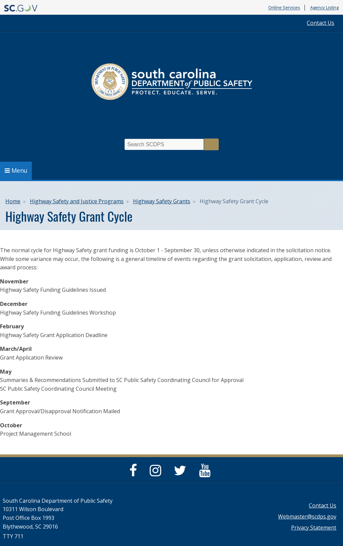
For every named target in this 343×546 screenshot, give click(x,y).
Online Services (284, 8)
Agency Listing (324, 8)
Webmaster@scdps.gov (307, 516)
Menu (16, 170)
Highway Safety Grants (161, 201)
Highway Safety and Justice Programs (77, 201)
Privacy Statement (313, 527)
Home (12, 201)
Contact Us (320, 22)
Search (211, 144)
